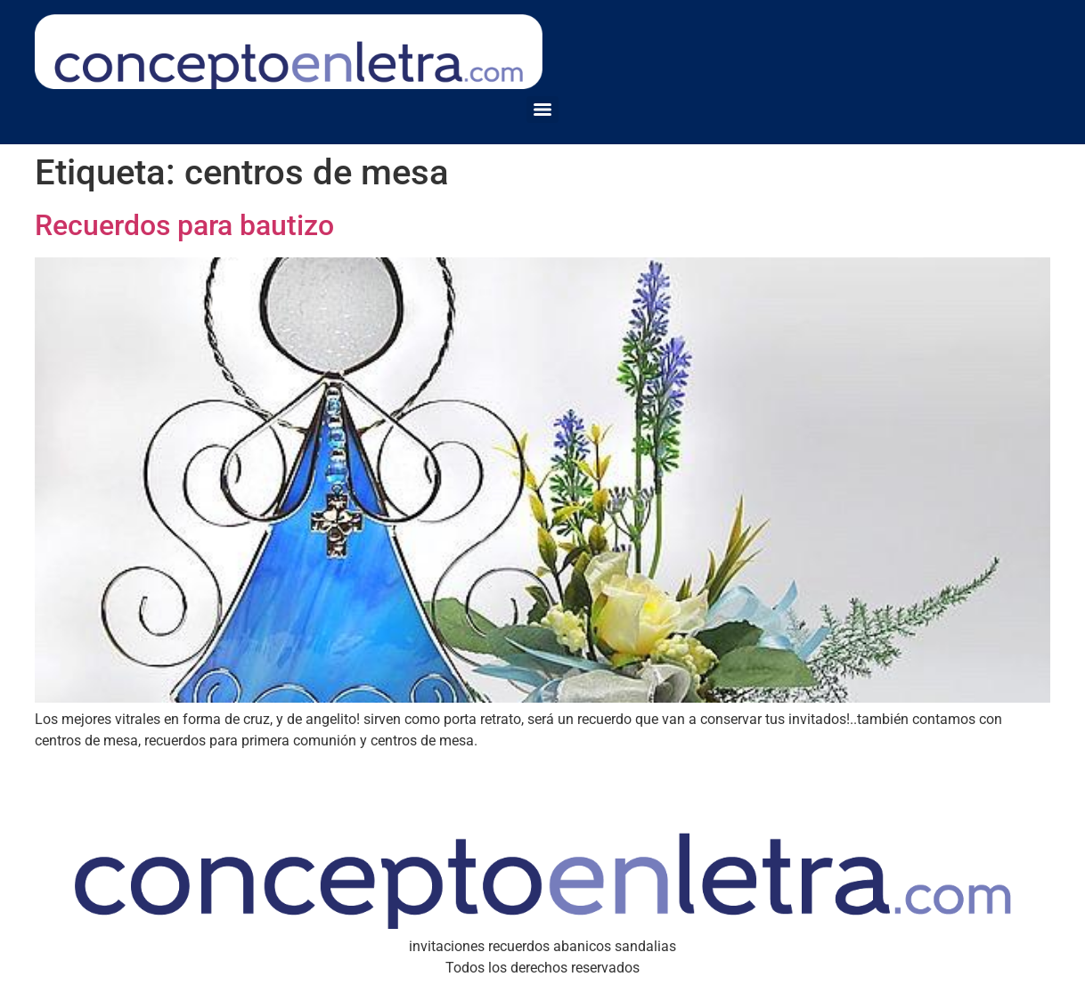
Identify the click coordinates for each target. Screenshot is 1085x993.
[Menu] (542, 109)
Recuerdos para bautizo (184, 225)
